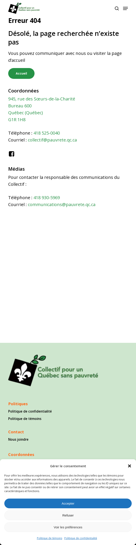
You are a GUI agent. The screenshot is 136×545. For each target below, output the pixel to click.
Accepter (68, 503)
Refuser (68, 515)
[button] (129, 466)
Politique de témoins (49, 538)
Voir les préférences (68, 527)
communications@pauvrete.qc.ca (61, 204)
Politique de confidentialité (80, 538)
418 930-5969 (46, 197)
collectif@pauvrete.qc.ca (52, 140)
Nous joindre (18, 439)
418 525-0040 (46, 133)
